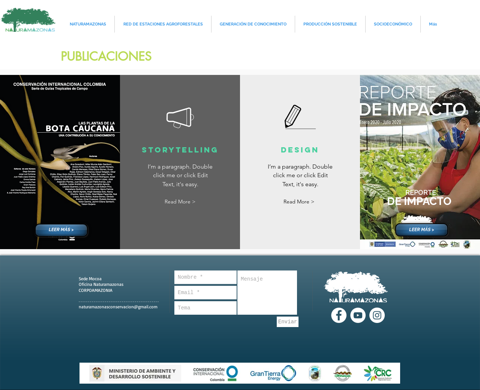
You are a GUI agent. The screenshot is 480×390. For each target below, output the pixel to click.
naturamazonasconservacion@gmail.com (118, 306)
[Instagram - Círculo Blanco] (377, 315)
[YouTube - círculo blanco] (358, 315)
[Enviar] (287, 322)
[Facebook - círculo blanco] (338, 315)
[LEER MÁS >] (61, 230)
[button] (180, 201)
